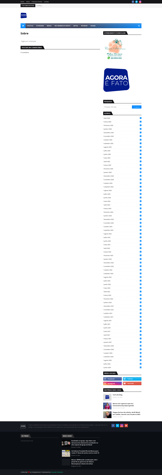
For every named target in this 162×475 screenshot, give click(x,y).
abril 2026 (122, 118)
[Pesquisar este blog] (117, 107)
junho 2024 (122, 198)
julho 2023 (122, 237)
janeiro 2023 (122, 259)
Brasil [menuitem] (49, 26)
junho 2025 (122, 154)
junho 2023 (122, 241)
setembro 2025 (122, 143)
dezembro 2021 (122, 306)
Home (22, 2)
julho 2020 (122, 364)
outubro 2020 (122, 353)
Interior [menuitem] (84, 26)
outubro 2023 (122, 226)
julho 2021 (122, 324)
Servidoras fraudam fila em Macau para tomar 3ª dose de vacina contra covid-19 (85, 452)
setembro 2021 (122, 317)
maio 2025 (122, 158)
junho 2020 (122, 367)
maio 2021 (122, 331)
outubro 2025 (122, 140)
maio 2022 (122, 288)
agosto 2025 (122, 147)
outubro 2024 (122, 183)
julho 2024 (122, 194)
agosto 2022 (122, 277)
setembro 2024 (122, 187)
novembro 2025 (122, 136)
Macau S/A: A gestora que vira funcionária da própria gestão (123, 405)
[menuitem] (23, 25)
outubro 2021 (122, 313)
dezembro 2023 (122, 219)
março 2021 (122, 339)
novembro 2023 (122, 223)
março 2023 (122, 252)
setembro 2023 (122, 230)
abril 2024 (122, 205)
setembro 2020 (122, 357)
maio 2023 (122, 245)
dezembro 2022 (122, 263)
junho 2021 (122, 328)
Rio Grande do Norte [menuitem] (62, 26)
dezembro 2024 (122, 176)
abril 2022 (122, 292)
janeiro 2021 (122, 342)
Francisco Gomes (37, 2)
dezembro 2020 (122, 346)
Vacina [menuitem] (93, 26)
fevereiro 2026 (122, 125)
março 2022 (122, 295)
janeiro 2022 (122, 302)
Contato (46, 2)
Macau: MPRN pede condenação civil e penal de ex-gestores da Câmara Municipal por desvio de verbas (84, 462)
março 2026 (122, 122)
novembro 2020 (122, 349)
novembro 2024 (122, 179)
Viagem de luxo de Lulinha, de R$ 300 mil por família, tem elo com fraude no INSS (126, 413)
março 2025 (122, 165)
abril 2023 (122, 248)
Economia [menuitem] (40, 26)
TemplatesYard (36, 472)
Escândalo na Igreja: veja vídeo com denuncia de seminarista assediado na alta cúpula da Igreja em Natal (84, 443)
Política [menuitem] (30, 26)
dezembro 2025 (122, 133)
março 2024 (122, 208)
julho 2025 (122, 151)
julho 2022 (122, 281)
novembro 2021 (122, 310)
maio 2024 (122, 201)
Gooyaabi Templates (57, 472)
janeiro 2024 (122, 216)
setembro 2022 (122, 273)
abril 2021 (122, 335)
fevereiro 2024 (122, 212)
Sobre (28, 2)
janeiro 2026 (122, 129)
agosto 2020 (122, 360)
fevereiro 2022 (122, 299)
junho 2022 (122, 284)
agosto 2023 (122, 234)
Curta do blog (117, 395)
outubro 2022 (122, 270)
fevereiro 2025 (122, 169)
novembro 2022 (122, 266)
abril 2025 (122, 161)
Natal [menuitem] (75, 26)
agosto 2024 (122, 190)
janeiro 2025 (122, 172)
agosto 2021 (122, 320)
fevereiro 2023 (122, 255)
